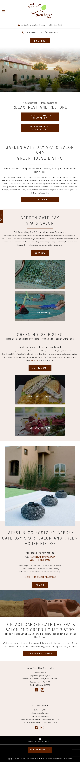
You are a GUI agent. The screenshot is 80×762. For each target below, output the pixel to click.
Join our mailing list (40, 749)
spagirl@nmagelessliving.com (40, 675)
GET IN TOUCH (40, 199)
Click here (34, 360)
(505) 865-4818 (41, 24)
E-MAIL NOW (40, 40)
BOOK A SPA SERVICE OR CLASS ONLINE (40, 116)
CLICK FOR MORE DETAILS (40, 653)
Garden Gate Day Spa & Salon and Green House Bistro (38, 758)
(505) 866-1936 (41, 32)
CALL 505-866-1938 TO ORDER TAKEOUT (40, 128)
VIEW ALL (40, 585)
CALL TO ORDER (40, 368)
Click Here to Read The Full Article (40, 577)
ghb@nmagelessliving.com (40, 712)
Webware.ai (70, 758)
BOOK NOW (40, 252)
